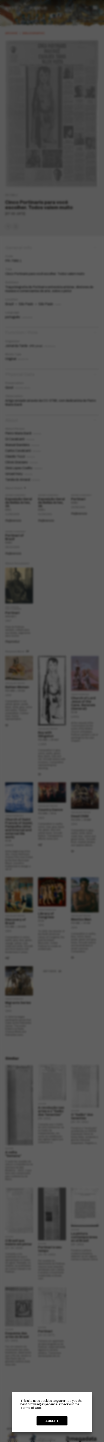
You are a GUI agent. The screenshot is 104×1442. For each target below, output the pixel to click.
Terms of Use (30, 1408)
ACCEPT (52, 1421)
